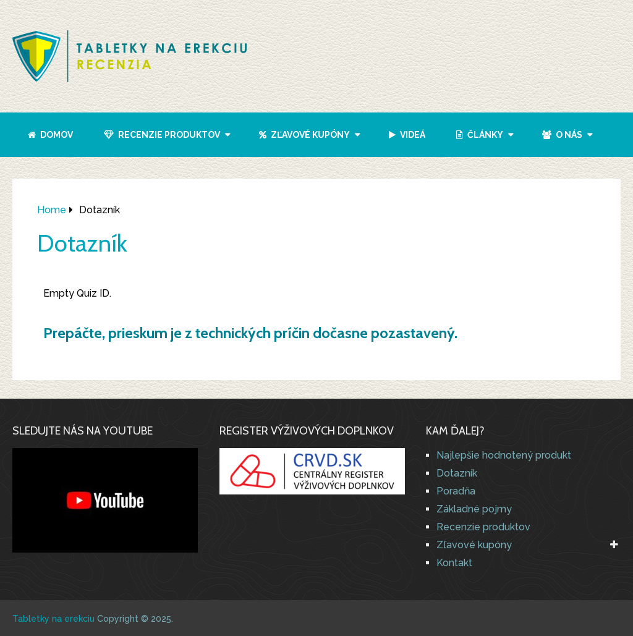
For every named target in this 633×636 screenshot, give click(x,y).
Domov (50, 135)
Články (479, 135)
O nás (562, 135)
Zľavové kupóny (304, 135)
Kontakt (454, 563)
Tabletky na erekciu (53, 619)
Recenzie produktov (162, 135)
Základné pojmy (474, 509)
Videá (407, 135)
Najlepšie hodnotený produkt (503, 455)
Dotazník (456, 473)
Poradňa (455, 491)
